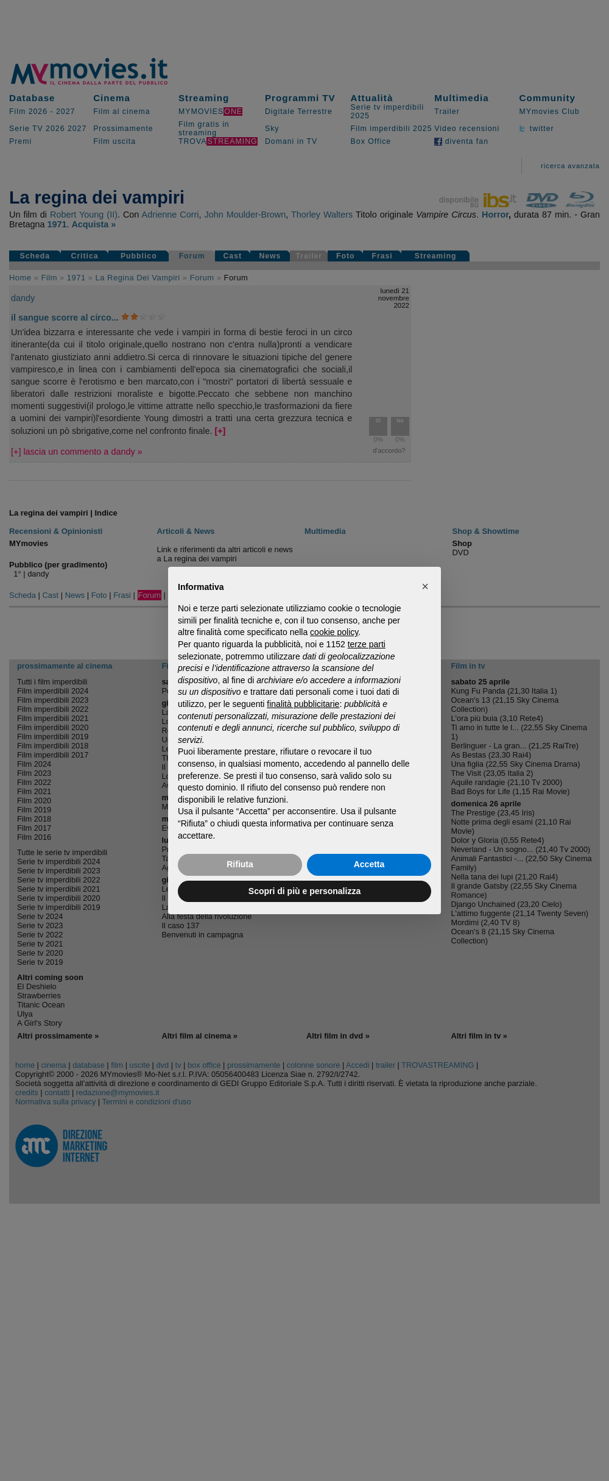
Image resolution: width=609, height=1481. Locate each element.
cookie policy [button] (334, 632)
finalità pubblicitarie (303, 704)
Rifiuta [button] (240, 864)
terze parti (366, 644)
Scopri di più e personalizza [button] (304, 891)
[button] (425, 586)
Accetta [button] (369, 864)
